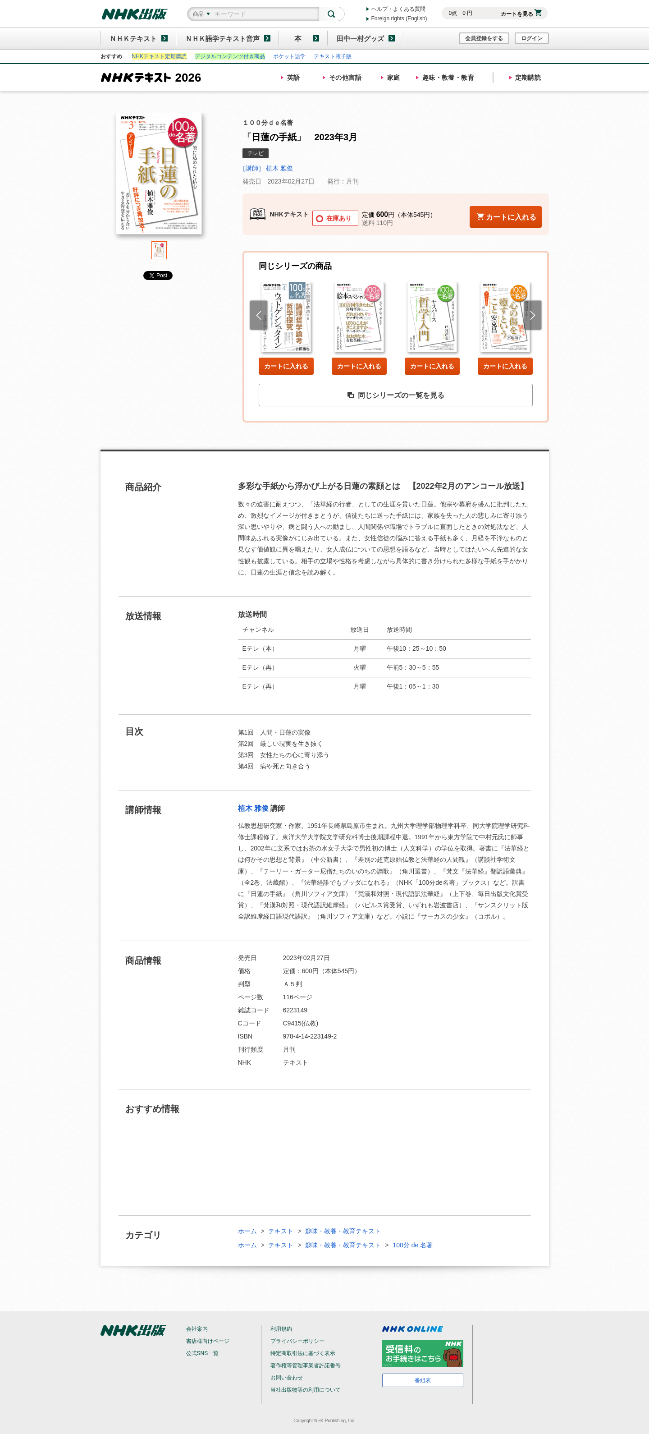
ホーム (247, 1231)
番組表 (423, 1380)
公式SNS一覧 (202, 1353)
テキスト (280, 1231)
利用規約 (281, 1329)
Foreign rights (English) (399, 18)
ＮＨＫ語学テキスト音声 (222, 38)
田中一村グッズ (360, 38)
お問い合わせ (286, 1377)
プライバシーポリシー (297, 1341)
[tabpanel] (159, 177)
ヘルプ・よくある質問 (398, 9)
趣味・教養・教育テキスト (343, 1231)
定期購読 (528, 77)
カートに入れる (286, 366)
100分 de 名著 (413, 1245)
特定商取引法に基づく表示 (302, 1353)
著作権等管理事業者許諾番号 (305, 1365)
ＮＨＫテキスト (133, 38)
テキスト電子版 (333, 56)
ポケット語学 (289, 56)
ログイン (532, 38)
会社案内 (197, 1329)
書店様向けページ (207, 1341)
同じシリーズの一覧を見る (395, 395)
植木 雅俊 (253, 808)
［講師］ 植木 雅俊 (266, 168)
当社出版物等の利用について (305, 1390)
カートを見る (521, 14)
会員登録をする (484, 38)
